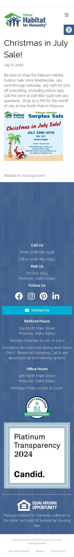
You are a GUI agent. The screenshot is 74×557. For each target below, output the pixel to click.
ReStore (40, 551)
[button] (69, 30)
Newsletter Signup (19, 551)
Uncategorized (32, 175)
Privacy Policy (58, 551)
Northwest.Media (37, 543)
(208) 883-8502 (42, 259)
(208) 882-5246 (42, 252)
